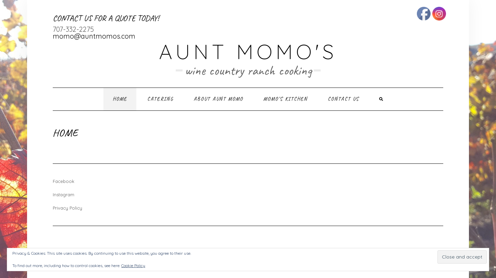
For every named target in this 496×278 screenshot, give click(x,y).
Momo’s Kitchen (285, 99)
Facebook (63, 181)
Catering (160, 99)
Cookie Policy (133, 265)
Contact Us (343, 99)
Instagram (63, 194)
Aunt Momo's (248, 51)
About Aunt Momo (218, 99)
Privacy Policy (67, 208)
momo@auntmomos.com (94, 36)
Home (120, 99)
